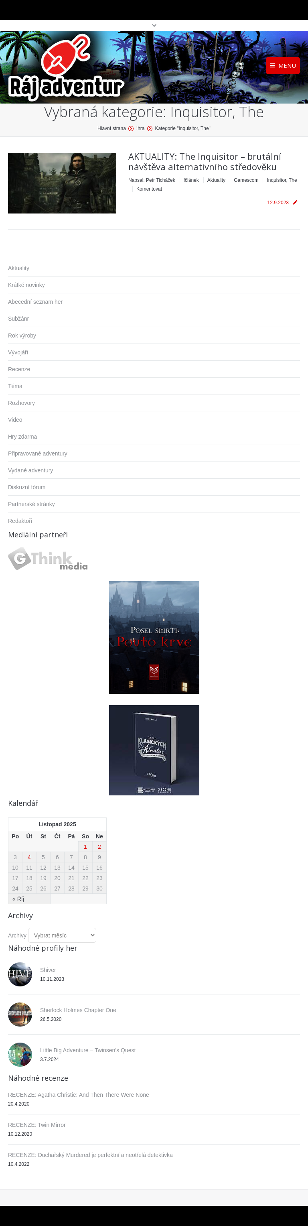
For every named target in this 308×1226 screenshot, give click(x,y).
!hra (140, 128)
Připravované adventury (37, 453)
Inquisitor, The (282, 180)
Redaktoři (20, 521)
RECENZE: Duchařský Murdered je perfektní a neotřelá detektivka (90, 1155)
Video (15, 420)
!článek (191, 180)
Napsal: (151, 180)
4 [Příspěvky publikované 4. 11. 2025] (29, 857)
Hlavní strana (111, 128)
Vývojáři (18, 352)
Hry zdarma (22, 436)
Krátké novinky (26, 285)
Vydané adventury (30, 470)
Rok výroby (22, 335)
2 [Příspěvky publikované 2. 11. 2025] (99, 847)
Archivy (17, 935)
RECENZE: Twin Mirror (37, 1125)
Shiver (48, 970)
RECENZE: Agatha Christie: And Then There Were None (78, 1095)
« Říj (18, 899)
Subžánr (18, 318)
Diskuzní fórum (26, 487)
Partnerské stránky (31, 504)
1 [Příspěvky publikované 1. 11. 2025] (85, 847)
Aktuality (216, 180)
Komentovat (149, 189)
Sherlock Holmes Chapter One (78, 1010)
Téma (15, 386)
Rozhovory (21, 403)
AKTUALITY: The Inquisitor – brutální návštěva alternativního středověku (204, 161)
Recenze (19, 369)
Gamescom (246, 180)
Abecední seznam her (35, 302)
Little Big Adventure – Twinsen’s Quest (88, 1050)
